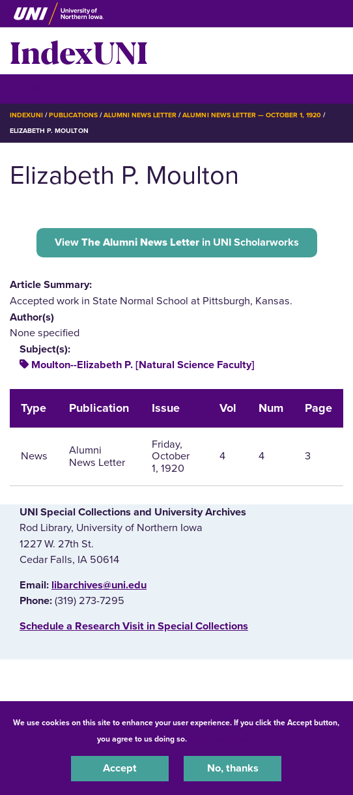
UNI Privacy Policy (223, 739)
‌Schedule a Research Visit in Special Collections (134, 626)
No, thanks (233, 768)
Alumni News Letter (140, 115)
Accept (120, 768)
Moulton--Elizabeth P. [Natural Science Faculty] (143, 364)
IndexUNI (79, 51)
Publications (73, 115)
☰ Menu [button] (33, 88)
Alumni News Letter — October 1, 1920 (251, 115)
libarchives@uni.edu (99, 585)
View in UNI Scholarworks (177, 242)
